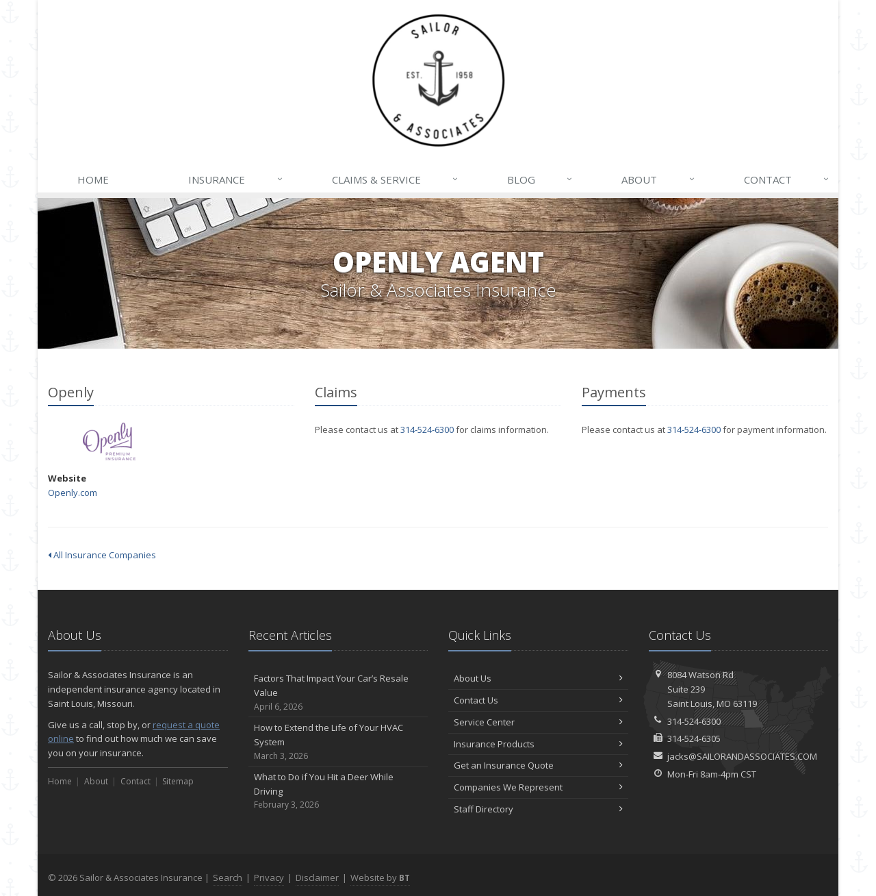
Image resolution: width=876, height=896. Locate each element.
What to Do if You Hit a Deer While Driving (338, 791)
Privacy (269, 877)
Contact (787, 179)
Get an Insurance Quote (538, 765)
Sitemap (178, 781)
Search (227, 877)
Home (93, 179)
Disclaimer (317, 877)
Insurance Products (538, 744)
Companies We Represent (538, 787)
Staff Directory (538, 809)
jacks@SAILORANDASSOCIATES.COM (742, 756)
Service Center (538, 722)
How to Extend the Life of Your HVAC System (338, 741)
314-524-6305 (694, 738)
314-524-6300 (427, 429)
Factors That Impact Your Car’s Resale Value (338, 692)
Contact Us (538, 700)
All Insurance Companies (102, 555)
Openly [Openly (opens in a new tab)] (109, 441)
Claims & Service (395, 179)
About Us (538, 678)
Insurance (235, 179)
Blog (540, 179)
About (658, 179)
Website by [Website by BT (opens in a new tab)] (380, 877)
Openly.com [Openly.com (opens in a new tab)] (72, 492)
